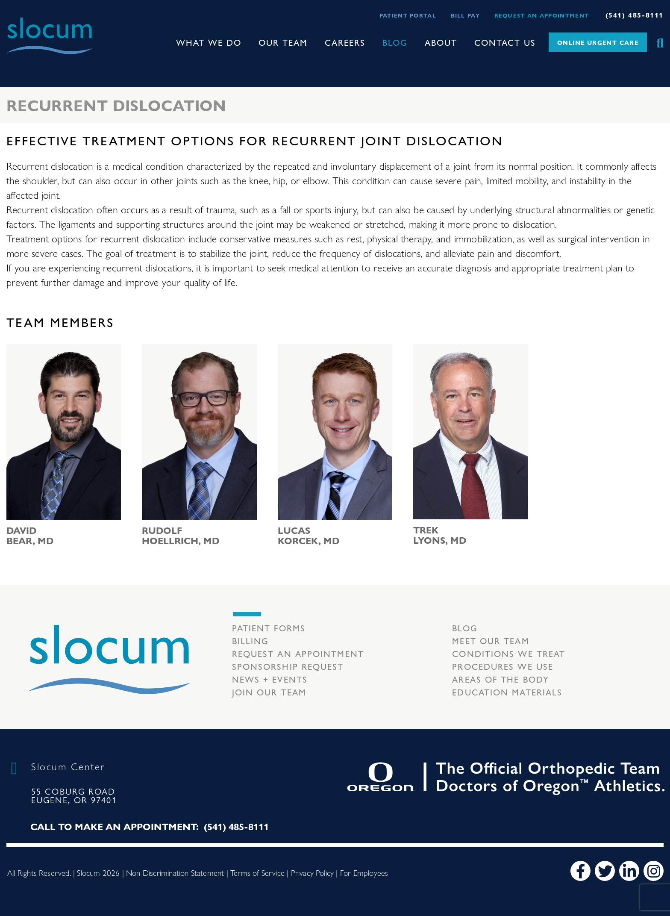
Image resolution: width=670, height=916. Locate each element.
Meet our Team (490, 640)
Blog (395, 42)
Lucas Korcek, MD (308, 535)
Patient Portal (407, 15)
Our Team (283, 42)
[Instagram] (654, 871)
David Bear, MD (29, 535)
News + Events (270, 679)
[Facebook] (580, 871)
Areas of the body (500, 679)
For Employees (364, 872)
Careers (345, 42)
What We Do (208, 42)
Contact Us (505, 42)
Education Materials (507, 692)
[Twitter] (605, 871)
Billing (250, 640)
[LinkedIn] (629, 871)
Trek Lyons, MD (439, 534)
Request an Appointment (541, 15)
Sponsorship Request (288, 666)
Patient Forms (269, 627)
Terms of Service (257, 872)
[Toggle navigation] (13, 62)
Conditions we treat (508, 653)
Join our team (269, 692)
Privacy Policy (312, 872)
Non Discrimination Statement (175, 872)
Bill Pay (465, 15)
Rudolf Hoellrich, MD (180, 535)
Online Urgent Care (597, 42)
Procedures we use (502, 666)
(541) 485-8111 (634, 15)
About (441, 42)
